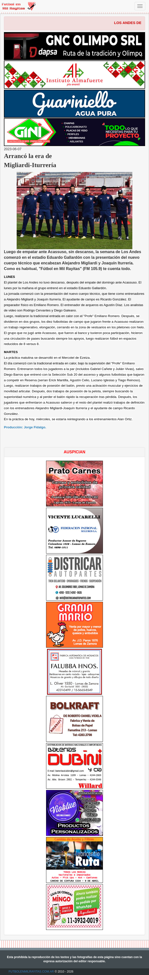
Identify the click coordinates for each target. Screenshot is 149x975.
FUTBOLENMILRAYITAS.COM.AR (31, 971)
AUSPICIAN (74, 452)
